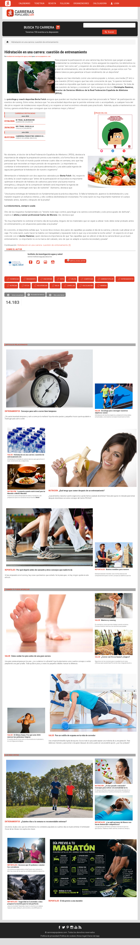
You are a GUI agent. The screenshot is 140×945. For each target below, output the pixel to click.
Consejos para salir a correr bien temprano (38, 418)
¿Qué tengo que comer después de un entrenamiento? (81, 497)
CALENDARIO (24, 23)
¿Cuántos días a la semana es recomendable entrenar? (44, 828)
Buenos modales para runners (117, 576)
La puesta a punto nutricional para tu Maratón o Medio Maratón (26, 499)
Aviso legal (81, 943)
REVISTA (52, 23)
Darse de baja (93, 943)
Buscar (109, 39)
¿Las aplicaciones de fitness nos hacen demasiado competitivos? (113, 830)
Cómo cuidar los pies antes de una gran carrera (31, 663)
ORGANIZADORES (81, 23)
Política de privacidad (50, 943)
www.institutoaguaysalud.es (40, 263)
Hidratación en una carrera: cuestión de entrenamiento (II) (44, 252)
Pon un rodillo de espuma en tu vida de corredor (75, 742)
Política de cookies (68, 943)
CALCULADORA (100, 23)
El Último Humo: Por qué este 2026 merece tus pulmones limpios (23, 743)
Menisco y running (108, 627)
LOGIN (115, 23)
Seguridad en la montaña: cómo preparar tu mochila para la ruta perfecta (24, 910)
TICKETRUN (39, 23)
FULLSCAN (64, 23)
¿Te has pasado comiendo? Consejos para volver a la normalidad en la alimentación (111, 795)
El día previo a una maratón (71, 908)
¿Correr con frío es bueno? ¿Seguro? (115, 664)
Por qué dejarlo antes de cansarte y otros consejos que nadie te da (44, 577)
